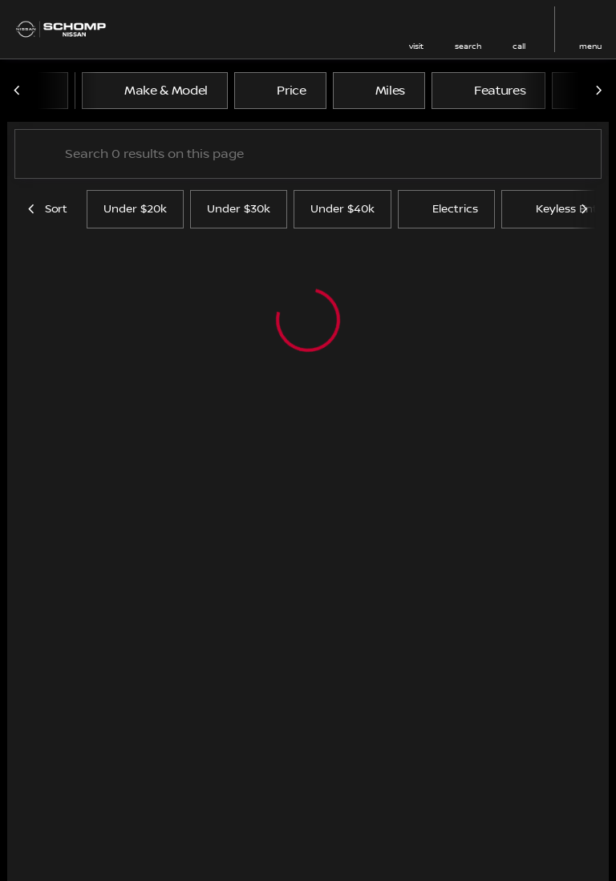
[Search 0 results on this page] (308, 153)
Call (519, 46)
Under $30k (238, 209)
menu (590, 46)
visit (416, 46)
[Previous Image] (17, 90)
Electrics (446, 209)
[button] (416, 29)
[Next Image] (598, 90)
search (468, 46)
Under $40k (342, 209)
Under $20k (135, 209)
